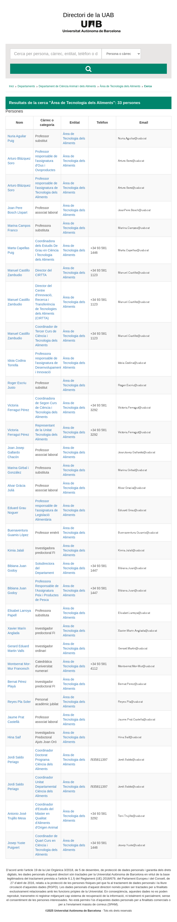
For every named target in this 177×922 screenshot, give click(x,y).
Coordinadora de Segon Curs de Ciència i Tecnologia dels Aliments (46, 408)
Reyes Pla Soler (19, 702)
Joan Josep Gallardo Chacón (16, 452)
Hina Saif (14, 737)
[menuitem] (11, 86)
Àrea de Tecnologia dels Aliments (74, 138)
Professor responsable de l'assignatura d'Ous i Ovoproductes (46, 161)
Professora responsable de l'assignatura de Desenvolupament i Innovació (48, 363)
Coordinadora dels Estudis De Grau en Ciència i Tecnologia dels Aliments (47, 250)
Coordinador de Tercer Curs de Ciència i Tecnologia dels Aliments (46, 336)
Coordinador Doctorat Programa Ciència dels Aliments (44, 760)
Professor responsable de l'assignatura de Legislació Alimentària (46, 510)
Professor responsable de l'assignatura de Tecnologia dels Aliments (46, 188)
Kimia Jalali (16, 550)
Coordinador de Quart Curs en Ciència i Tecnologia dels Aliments (46, 845)
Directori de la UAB (88, 15)
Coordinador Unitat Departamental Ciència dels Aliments (45, 787)
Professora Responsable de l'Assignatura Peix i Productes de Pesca (47, 590)
